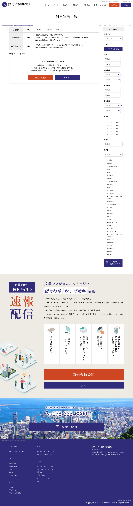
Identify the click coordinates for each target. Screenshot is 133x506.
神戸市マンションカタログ (45, 466)
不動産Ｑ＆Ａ (13, 475)
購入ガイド (64, 5)
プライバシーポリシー (43, 478)
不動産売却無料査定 (15, 493)
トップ (44, 5)
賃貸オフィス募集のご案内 (45, 454)
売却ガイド (75, 5)
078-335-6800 (69, 413)
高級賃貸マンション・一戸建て (46, 451)
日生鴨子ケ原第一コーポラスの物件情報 (23, 25)
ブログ (39, 481)
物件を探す (53, 5)
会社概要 (103, 5)
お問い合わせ (41, 475)
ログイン (12, 469)
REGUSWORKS (127, 500)
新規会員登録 (13, 466)
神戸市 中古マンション (7, 25)
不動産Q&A (86, 5)
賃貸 (95, 5)
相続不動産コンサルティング (45, 469)
